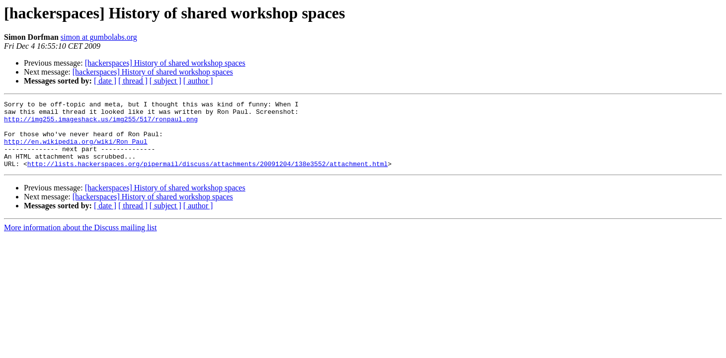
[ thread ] (133, 81)
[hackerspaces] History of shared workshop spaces (165, 63)
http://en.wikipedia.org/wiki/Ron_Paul (76, 150)
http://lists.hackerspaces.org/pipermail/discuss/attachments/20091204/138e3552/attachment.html (207, 177)
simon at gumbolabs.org (99, 37)
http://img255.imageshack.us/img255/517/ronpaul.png (101, 123)
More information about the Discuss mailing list (80, 241)
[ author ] (198, 81)
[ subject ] (165, 81)
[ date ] (105, 81)
